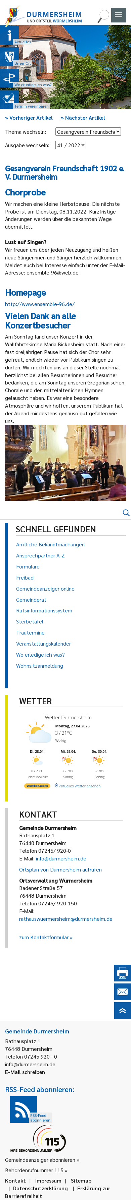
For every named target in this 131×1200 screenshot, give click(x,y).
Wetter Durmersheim (68, 717)
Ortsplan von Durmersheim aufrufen (60, 869)
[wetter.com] (37, 786)
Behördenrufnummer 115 (34, 1170)
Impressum (48, 1180)
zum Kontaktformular (44, 937)
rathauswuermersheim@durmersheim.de (66, 918)
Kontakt (15, 1180)
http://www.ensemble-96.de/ (40, 303)
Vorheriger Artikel (29, 117)
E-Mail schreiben (25, 1071)
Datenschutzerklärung (40, 1188)
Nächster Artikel (83, 117)
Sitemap (81, 1180)
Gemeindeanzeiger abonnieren (40, 1159)
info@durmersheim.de (61, 858)
